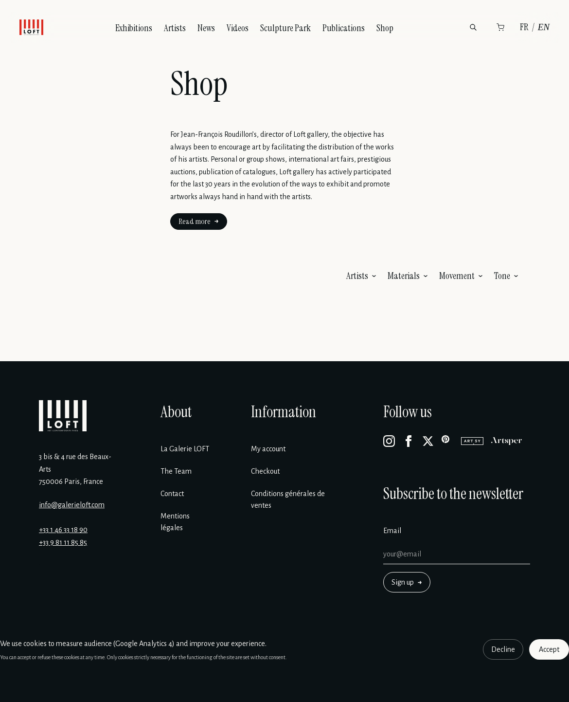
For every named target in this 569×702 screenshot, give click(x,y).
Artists (175, 28)
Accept (549, 649)
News (206, 28)
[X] (428, 441)
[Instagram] (389, 441)
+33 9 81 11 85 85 (63, 542)
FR (524, 27)
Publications (343, 28)
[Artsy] (472, 441)
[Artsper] (506, 441)
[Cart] (500, 27)
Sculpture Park (285, 28)
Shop (384, 28)
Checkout (265, 471)
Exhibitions (133, 28)
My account (268, 449)
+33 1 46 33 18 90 (63, 530)
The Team (176, 471)
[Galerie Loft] (63, 415)
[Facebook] (408, 441)
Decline (503, 649)
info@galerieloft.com (72, 505)
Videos (238, 28)
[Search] (473, 27)
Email (392, 531)
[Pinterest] (447, 441)
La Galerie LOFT (184, 449)
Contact (172, 494)
